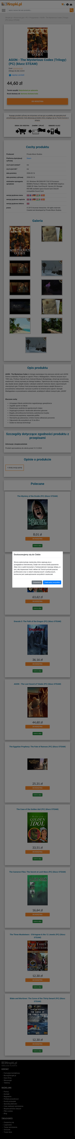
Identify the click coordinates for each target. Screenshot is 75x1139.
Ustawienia (37, 582)
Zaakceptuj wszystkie (52, 582)
